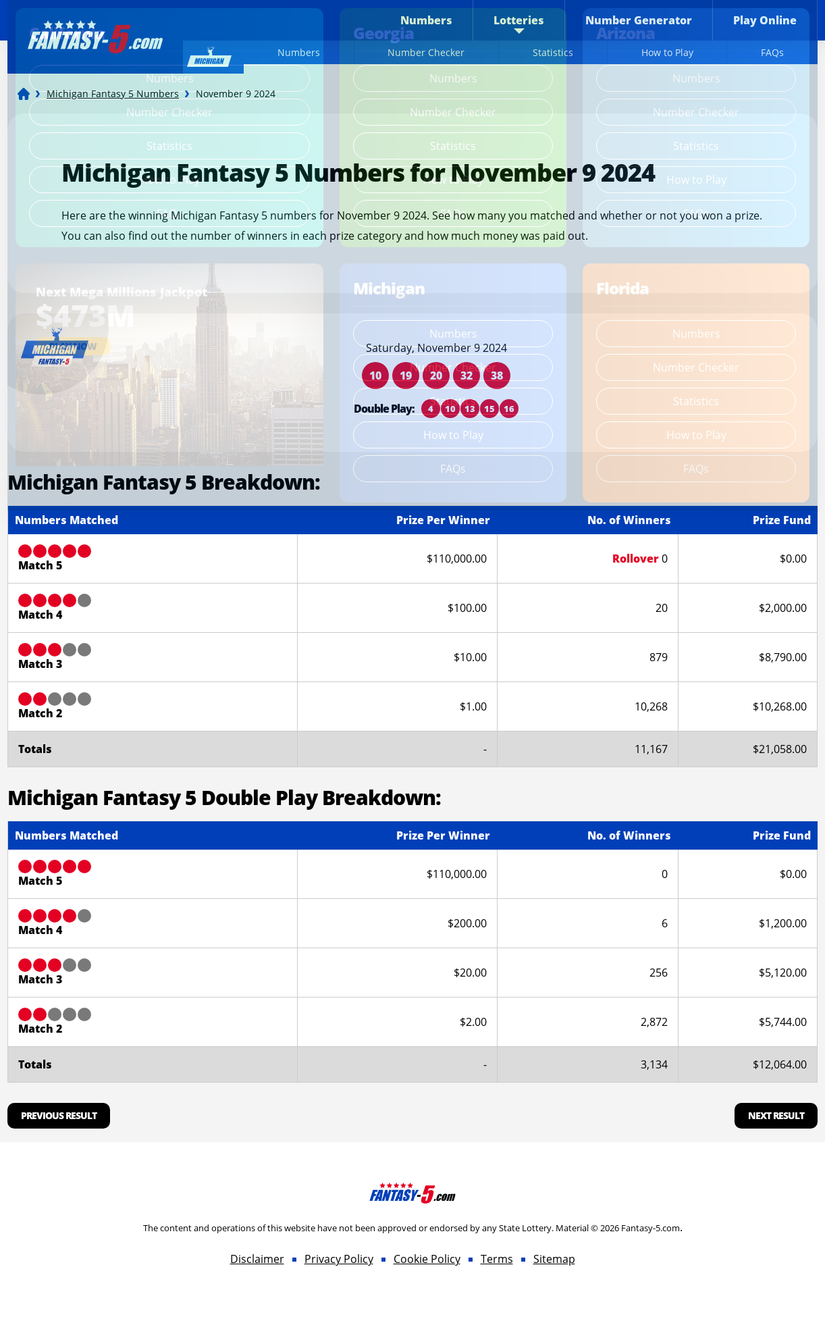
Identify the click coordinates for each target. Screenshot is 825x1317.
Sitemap (554, 1258)
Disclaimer (257, 1258)
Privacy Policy (338, 1258)
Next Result (776, 1115)
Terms (497, 1258)
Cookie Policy (427, 1258)
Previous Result (59, 1115)
